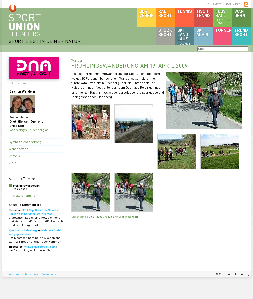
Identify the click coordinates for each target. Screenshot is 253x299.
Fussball (223, 16)
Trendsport (241, 32)
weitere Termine (24, 195)
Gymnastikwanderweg (25, 142)
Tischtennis (203, 13)
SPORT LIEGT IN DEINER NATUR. (45, 41)
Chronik (14, 156)
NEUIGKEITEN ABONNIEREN (224, 4)
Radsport (165, 13)
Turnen (223, 30)
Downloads (48, 274)
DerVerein (146, 13)
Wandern (239, 13)
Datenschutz (30, 274)
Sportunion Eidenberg (23, 230)
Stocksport (165, 32)
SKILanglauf (183, 36)
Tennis (184, 11)
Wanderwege (18, 149)
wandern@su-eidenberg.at (29, 130)
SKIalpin (202, 32)
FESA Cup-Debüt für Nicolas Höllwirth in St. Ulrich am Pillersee (33, 212)
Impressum (11, 274)
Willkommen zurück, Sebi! (39, 246)
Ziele (12, 162)
